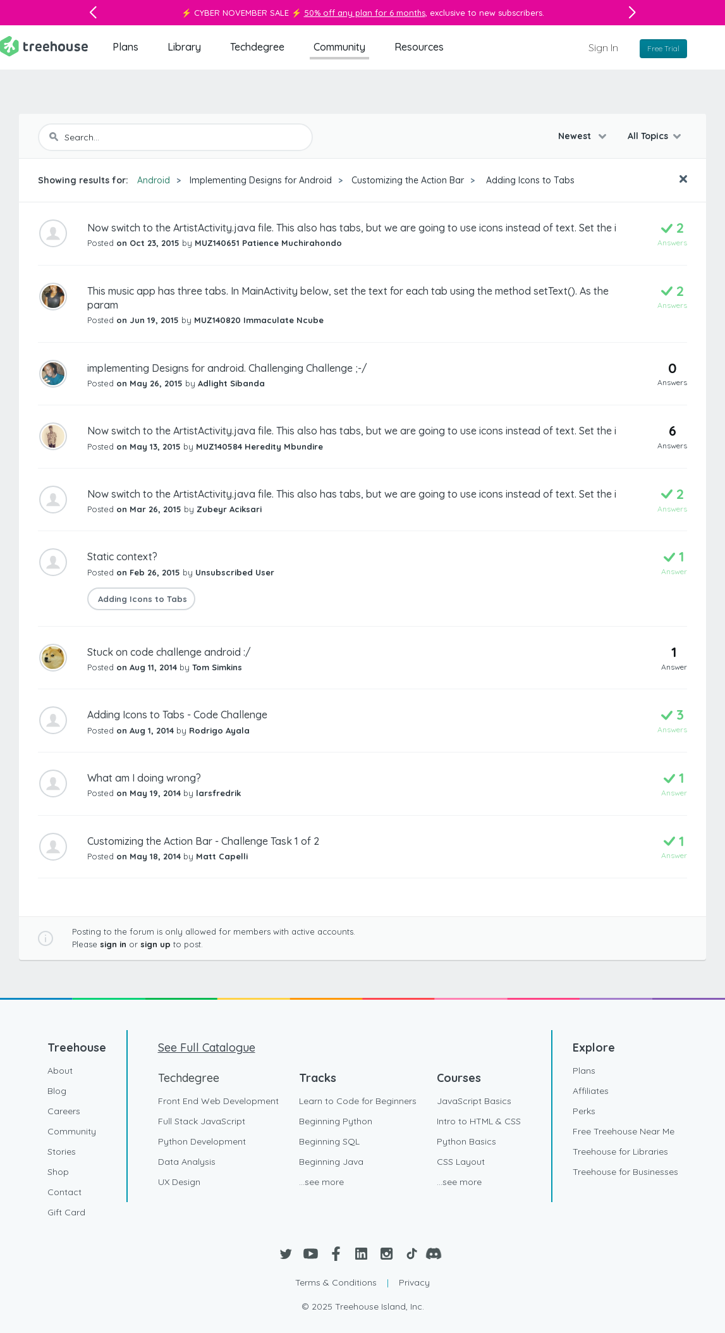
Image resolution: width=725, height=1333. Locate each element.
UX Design (179, 1182)
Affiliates (591, 1090)
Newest (576, 136)
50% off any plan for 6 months (364, 13)
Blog (56, 1090)
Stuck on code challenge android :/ (169, 652)
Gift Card (66, 1212)
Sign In (603, 47)
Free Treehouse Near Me (623, 1131)
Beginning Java (331, 1161)
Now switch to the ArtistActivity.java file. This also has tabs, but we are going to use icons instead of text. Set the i (351, 227)
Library (184, 46)
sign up (155, 944)
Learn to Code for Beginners (358, 1101)
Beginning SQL (329, 1141)
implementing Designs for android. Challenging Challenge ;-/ (227, 368)
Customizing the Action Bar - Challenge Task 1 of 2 (203, 841)
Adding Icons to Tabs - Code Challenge (177, 714)
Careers (63, 1111)
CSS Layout (461, 1161)
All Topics (648, 136)
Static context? (122, 556)
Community (339, 46)
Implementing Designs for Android (261, 180)
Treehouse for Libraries (620, 1151)
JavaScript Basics (474, 1101)
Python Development (202, 1141)
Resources (419, 46)
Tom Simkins (217, 667)
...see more (321, 1182)
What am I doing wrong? (144, 777)
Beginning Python (335, 1121)
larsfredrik (218, 793)
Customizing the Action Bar (407, 180)
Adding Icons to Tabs (529, 180)
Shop (58, 1171)
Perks (584, 1111)
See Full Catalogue (206, 1047)
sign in (113, 944)
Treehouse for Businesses (625, 1171)
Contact (64, 1192)
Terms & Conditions (336, 1282)
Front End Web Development (218, 1101)
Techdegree (257, 46)
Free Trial (663, 48)
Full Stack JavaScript (201, 1121)
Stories (61, 1151)
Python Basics (466, 1141)
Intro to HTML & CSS (479, 1121)
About (60, 1070)
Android (153, 180)
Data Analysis (187, 1161)
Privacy (414, 1282)
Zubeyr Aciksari (229, 509)
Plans (125, 46)
